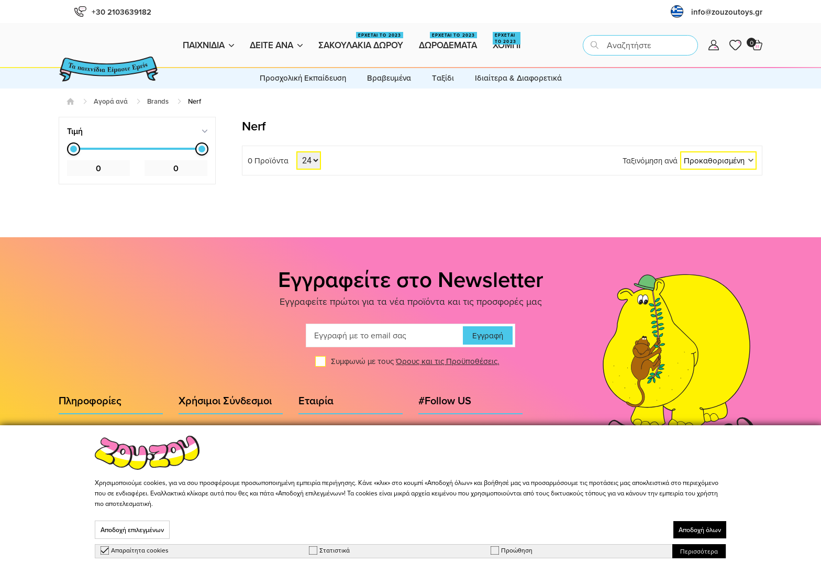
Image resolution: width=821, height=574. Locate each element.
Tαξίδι (443, 77)
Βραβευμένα (389, 77)
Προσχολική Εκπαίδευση (303, 77)
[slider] (73, 149)
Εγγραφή (487, 335)
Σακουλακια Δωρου (360, 41)
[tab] (137, 131)
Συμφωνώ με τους (415, 361)
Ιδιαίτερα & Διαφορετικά (518, 77)
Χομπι (506, 41)
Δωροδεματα (448, 41)
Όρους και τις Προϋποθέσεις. (447, 361)
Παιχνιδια (208, 45)
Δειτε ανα (276, 45)
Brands (158, 101)
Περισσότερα (699, 551)
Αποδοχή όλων (700, 529)
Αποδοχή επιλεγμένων (132, 529)
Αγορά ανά (111, 101)
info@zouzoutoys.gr (726, 11)
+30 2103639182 (112, 11)
